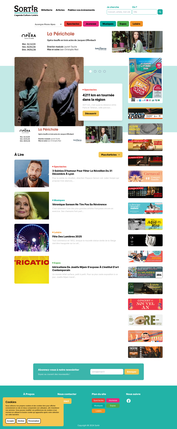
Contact (64, 401)
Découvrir (90, 113)
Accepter (10, 421)
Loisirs (136, 23)
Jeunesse (91, 23)
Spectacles (73, 23)
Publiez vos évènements (81, 10)
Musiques (108, 23)
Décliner (21, 421)
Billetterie (46, 10)
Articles (60, 10)
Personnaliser (33, 421)
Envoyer (131, 371)
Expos (123, 23)
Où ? (134, 7)
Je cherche (113, 7)
